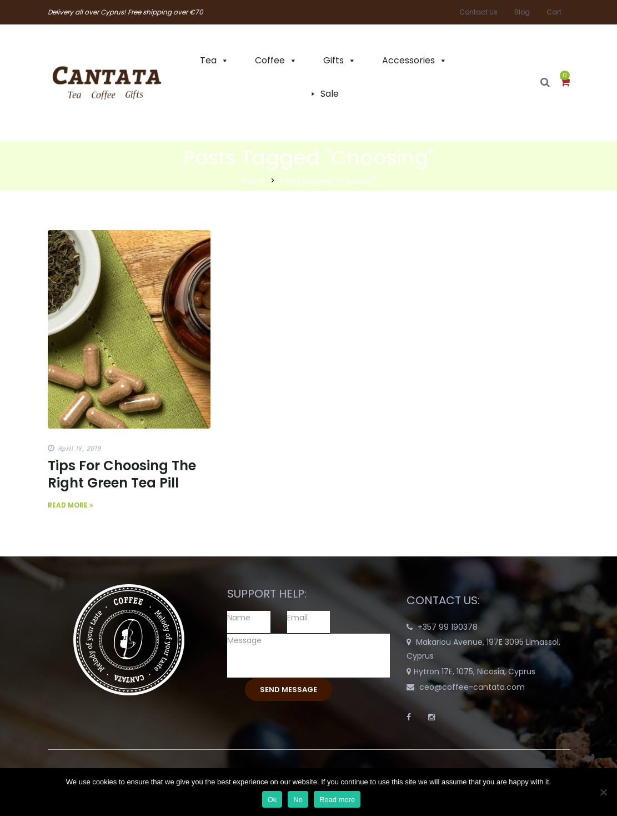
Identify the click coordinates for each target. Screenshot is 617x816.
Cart (553, 12)
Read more (337, 799)
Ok (272, 799)
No (298, 799)
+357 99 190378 (448, 627)
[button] (565, 82)
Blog (522, 12)
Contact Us (478, 12)
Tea (208, 60)
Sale (329, 93)
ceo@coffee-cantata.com (472, 687)
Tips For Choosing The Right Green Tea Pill (122, 474)
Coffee (270, 60)
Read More (70, 505)
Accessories (408, 60)
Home (253, 180)
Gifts (333, 60)
